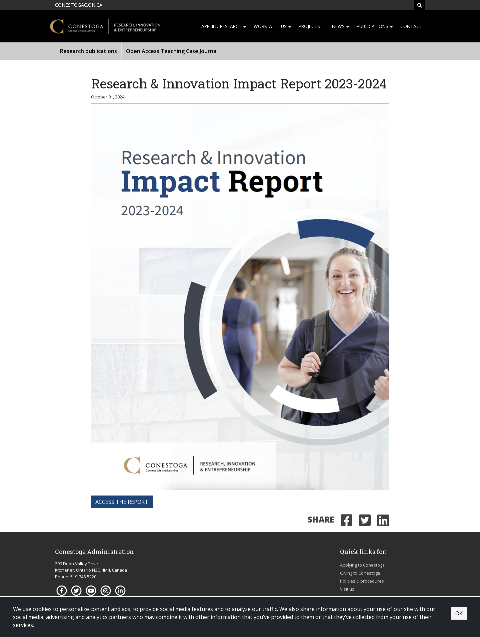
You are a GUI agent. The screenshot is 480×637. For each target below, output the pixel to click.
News (338, 26)
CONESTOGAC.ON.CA (78, 5)
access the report (121, 502)
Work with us (270, 26)
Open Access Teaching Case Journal (172, 51)
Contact (411, 26)
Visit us (347, 589)
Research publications (88, 51)
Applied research (221, 26)
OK (459, 613)
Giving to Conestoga (360, 573)
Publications (372, 26)
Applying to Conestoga (362, 565)
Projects (309, 26)
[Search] (419, 5)
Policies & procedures (362, 581)
